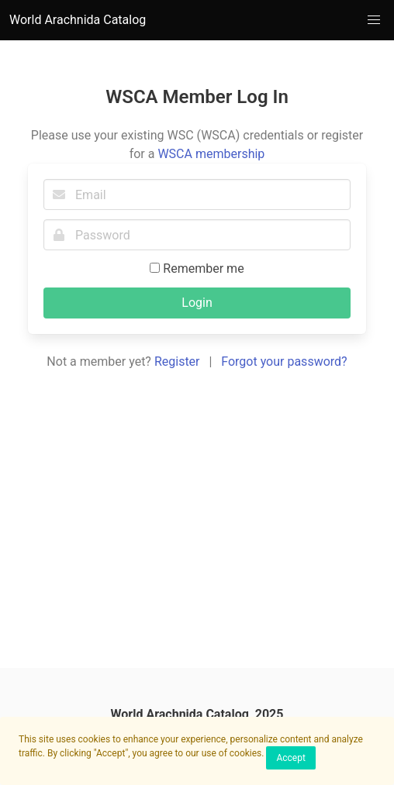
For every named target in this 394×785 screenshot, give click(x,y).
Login (196, 302)
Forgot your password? (284, 361)
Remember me (197, 268)
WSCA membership (210, 153)
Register (177, 361)
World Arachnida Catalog (77, 19)
